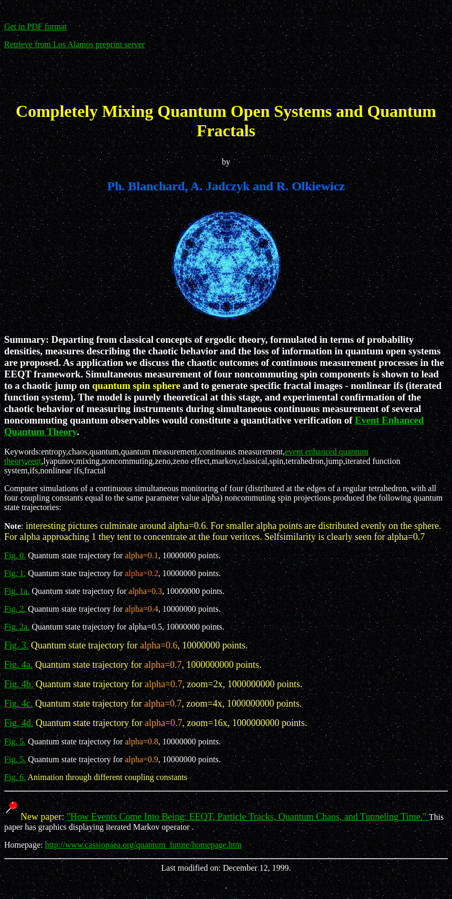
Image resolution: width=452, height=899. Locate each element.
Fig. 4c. (18, 703)
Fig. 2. (15, 608)
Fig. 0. (15, 555)
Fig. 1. (15, 573)
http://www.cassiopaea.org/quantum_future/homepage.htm (143, 844)
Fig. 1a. (16, 591)
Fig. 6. (15, 777)
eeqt (34, 461)
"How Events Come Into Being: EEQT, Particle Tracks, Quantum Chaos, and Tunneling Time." (248, 816)
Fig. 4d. (19, 723)
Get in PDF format (35, 26)
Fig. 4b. (19, 684)
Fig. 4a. (18, 664)
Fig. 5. (15, 741)
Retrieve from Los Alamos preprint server (74, 44)
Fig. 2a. (16, 626)
